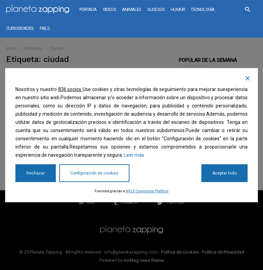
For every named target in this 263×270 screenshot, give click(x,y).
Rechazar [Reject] (35, 173)
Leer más (134, 155)
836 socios (70, 89)
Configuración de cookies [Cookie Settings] (94, 173)
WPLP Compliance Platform (147, 191)
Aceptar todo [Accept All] (224, 173)
